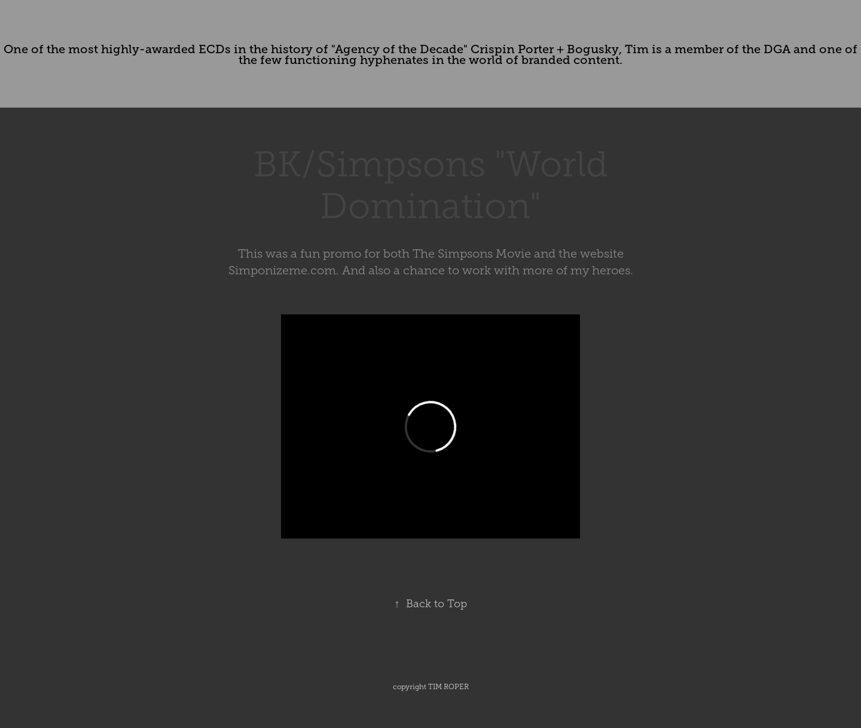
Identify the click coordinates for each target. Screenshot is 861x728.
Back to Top (431, 604)
